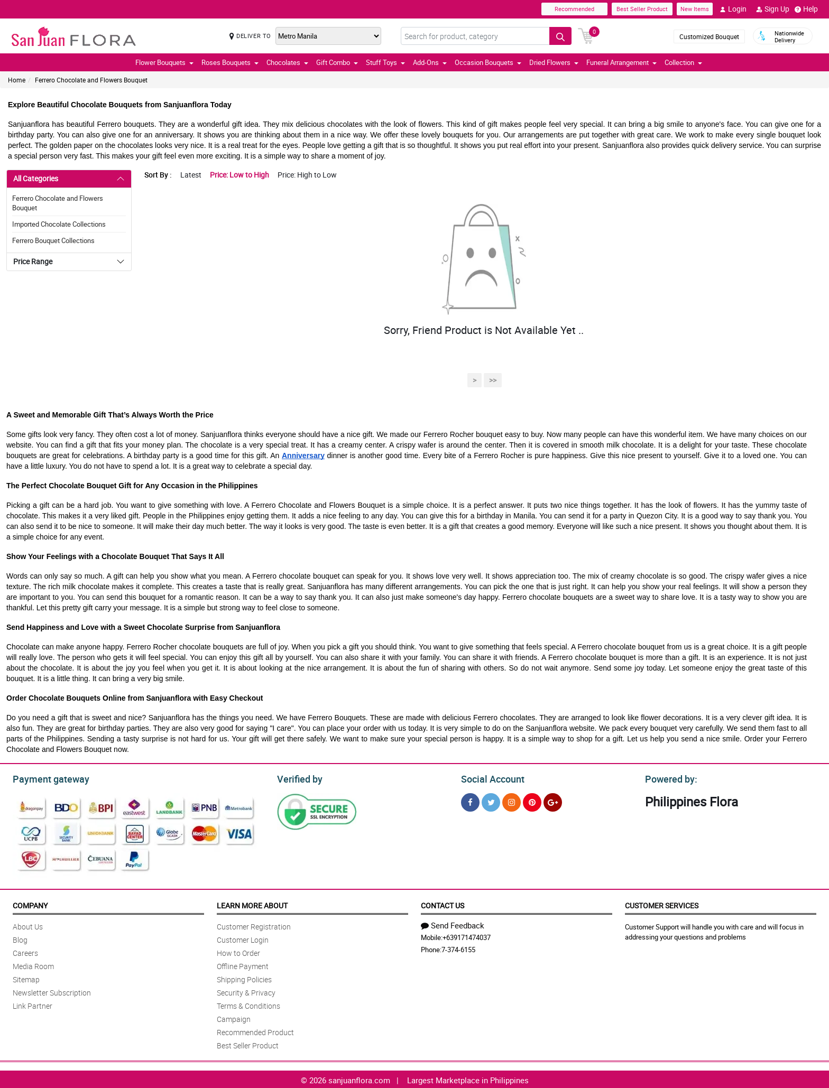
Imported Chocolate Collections (59, 224)
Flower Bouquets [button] (164, 62)
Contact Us (442, 904)
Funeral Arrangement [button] (621, 62)
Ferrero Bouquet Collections (53, 240)
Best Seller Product (642, 9)
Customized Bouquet (709, 36)
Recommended (574, 9)
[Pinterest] (532, 801)
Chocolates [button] (287, 62)
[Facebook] (470, 801)
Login (733, 9)
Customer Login (243, 938)
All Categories (35, 178)
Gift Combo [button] (337, 62)
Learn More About (252, 904)
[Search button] (560, 36)
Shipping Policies (244, 978)
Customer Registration (254, 925)
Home (16, 80)
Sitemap (26, 978)
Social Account (490, 778)
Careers (25, 951)
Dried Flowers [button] (553, 62)
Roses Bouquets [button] (230, 62)
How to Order (238, 951)
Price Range (32, 261)
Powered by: (669, 778)
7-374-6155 (458, 948)
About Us (28, 925)
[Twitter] (491, 801)
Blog (20, 938)
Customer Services (661, 904)
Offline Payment (243, 965)
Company (30, 904)
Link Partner (32, 1004)
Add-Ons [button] (430, 62)
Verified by (298, 778)
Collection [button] (683, 62)
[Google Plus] (553, 801)
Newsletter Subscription (52, 991)
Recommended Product (255, 1031)
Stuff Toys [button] (385, 62)
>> (492, 380)
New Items (694, 9)
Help (806, 9)
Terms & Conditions (248, 1004)
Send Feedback (452, 923)
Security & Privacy (246, 991)
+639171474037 (467, 936)
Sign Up (772, 9)
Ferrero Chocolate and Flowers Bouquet (91, 80)
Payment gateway (46, 778)
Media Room (33, 965)
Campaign (234, 1017)
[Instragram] (511, 801)
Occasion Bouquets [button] (488, 62)
